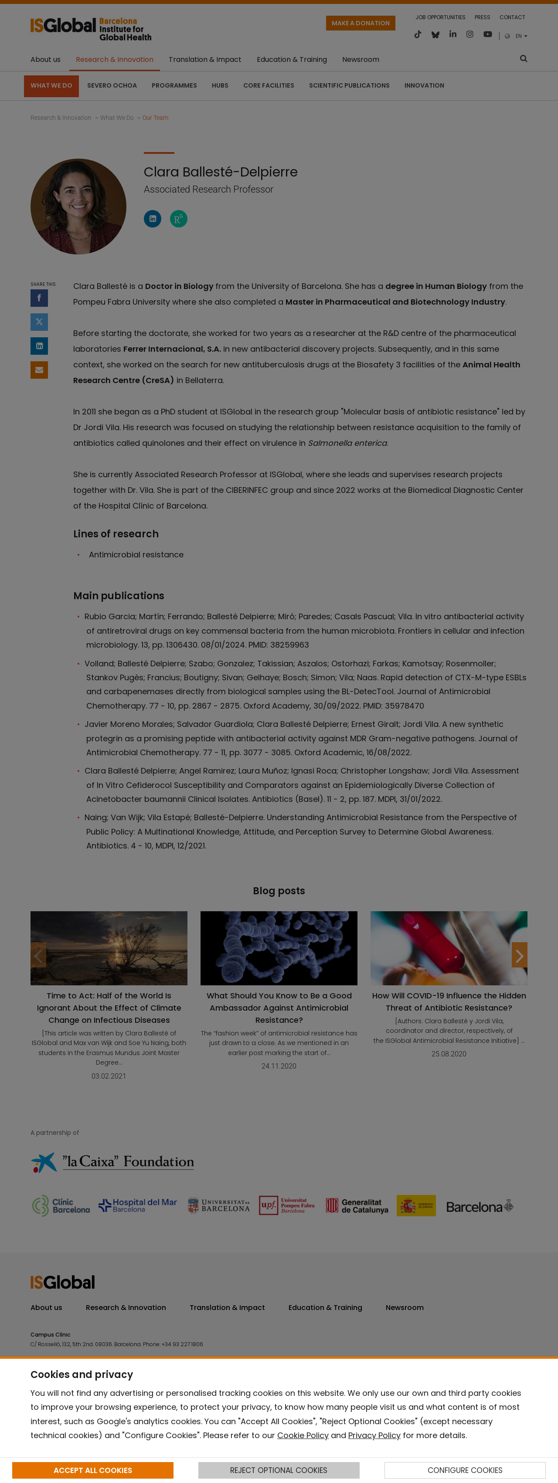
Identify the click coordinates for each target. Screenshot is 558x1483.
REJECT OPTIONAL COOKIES (278, 1470)
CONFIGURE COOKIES (465, 1470)
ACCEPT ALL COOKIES (93, 1470)
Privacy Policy (374, 1435)
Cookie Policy (303, 1435)
